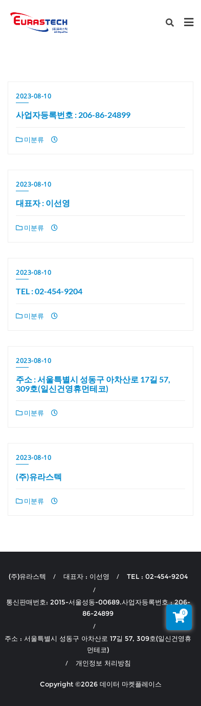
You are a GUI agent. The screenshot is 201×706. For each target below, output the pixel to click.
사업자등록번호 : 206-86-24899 (73, 114)
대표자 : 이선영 (43, 203)
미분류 (30, 139)
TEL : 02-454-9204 (49, 291)
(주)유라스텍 (39, 476)
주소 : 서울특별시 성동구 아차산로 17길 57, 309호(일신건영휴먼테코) (93, 383)
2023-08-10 (33, 96)
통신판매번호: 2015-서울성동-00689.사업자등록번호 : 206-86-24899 (98, 607)
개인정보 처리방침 (103, 663)
